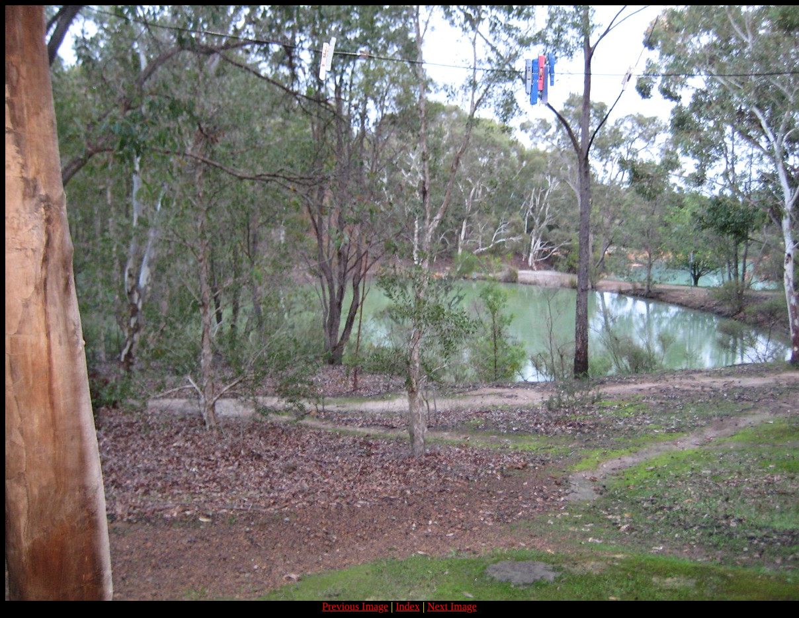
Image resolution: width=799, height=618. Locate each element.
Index (407, 606)
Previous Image (355, 606)
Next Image (452, 606)
